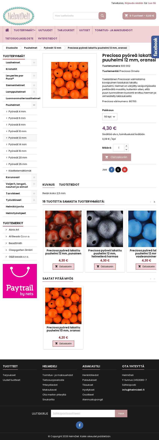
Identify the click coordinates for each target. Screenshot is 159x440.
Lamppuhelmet (16, 92)
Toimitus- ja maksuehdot (114, 30)
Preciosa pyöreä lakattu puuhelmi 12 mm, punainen (63, 252)
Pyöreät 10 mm (17, 131)
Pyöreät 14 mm (18, 144)
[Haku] (79, 16)
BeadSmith (15, 243)
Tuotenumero (111, 66)
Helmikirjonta (15, 206)
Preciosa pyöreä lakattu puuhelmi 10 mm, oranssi (63, 329)
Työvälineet (13, 200)
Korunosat (13, 177)
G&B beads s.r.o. (18, 257)
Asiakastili (91, 366)
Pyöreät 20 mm (18, 157)
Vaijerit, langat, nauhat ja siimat (17, 185)
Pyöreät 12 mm (17, 138)
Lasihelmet (13, 62)
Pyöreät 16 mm (17, 151)
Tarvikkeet (13, 193)
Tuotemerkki (110, 71)
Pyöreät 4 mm (17, 111)
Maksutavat (50, 390)
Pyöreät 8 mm (17, 124)
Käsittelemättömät (20, 170)
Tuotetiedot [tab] (69, 184)
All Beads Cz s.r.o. (19, 236)
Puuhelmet (13, 105)
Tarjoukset (66, 30)
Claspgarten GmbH (20, 250)
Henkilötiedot (90, 375)
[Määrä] (118, 148)
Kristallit (11, 69)
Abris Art (13, 229)
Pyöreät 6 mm (17, 118)
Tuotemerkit (13, 223)
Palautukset (89, 380)
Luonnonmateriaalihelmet (21, 98)
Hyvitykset (88, 390)
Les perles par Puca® (14, 77)
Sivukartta (48, 399)
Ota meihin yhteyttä (54, 394)
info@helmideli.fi (133, 390)
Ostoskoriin (116, 157)
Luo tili (152, 3)
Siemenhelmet (15, 85)
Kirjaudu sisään (134, 3)
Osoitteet (88, 394)
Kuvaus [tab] (49, 184)
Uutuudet (45, 30)
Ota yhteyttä (133, 366)
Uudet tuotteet (11, 380)
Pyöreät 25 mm (18, 164)
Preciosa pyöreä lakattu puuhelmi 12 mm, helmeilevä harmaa (105, 253)
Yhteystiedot (47, 38)
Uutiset (84, 30)
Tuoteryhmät (24, 30)
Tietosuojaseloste (19, 38)
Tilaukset (87, 385)
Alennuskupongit (92, 399)
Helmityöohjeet (16, 213)
